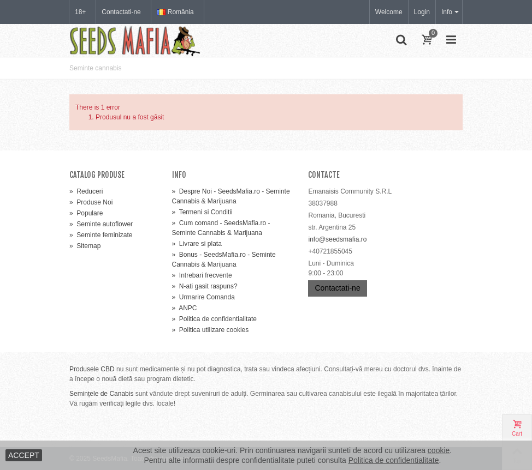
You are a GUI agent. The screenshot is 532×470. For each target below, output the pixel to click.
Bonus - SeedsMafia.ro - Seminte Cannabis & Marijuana (224, 259)
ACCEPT (23, 455)
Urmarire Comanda (203, 297)
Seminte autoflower (101, 224)
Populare (86, 213)
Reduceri (86, 191)
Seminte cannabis (95, 68)
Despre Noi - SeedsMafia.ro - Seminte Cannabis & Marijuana (231, 196)
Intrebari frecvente (202, 275)
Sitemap (85, 246)
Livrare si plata (197, 244)
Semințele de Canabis (101, 393)
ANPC (184, 308)
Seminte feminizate (100, 235)
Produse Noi (91, 202)
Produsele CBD (92, 369)
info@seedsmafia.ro (337, 239)
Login (422, 12)
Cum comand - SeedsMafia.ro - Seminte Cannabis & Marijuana (221, 228)
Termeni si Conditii (202, 212)
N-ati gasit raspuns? (205, 286)
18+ (80, 12)
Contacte (324, 174)
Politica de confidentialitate (214, 319)
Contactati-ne (121, 12)
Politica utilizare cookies (210, 330)
